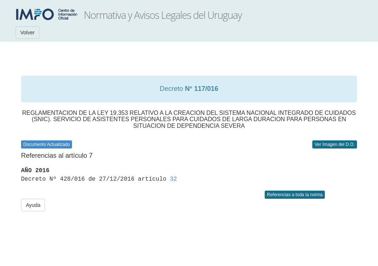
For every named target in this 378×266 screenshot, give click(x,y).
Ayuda (33, 205)
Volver (27, 32)
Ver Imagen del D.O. (335, 144)
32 (173, 179)
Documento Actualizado (46, 144)
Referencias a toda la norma (295, 194)
